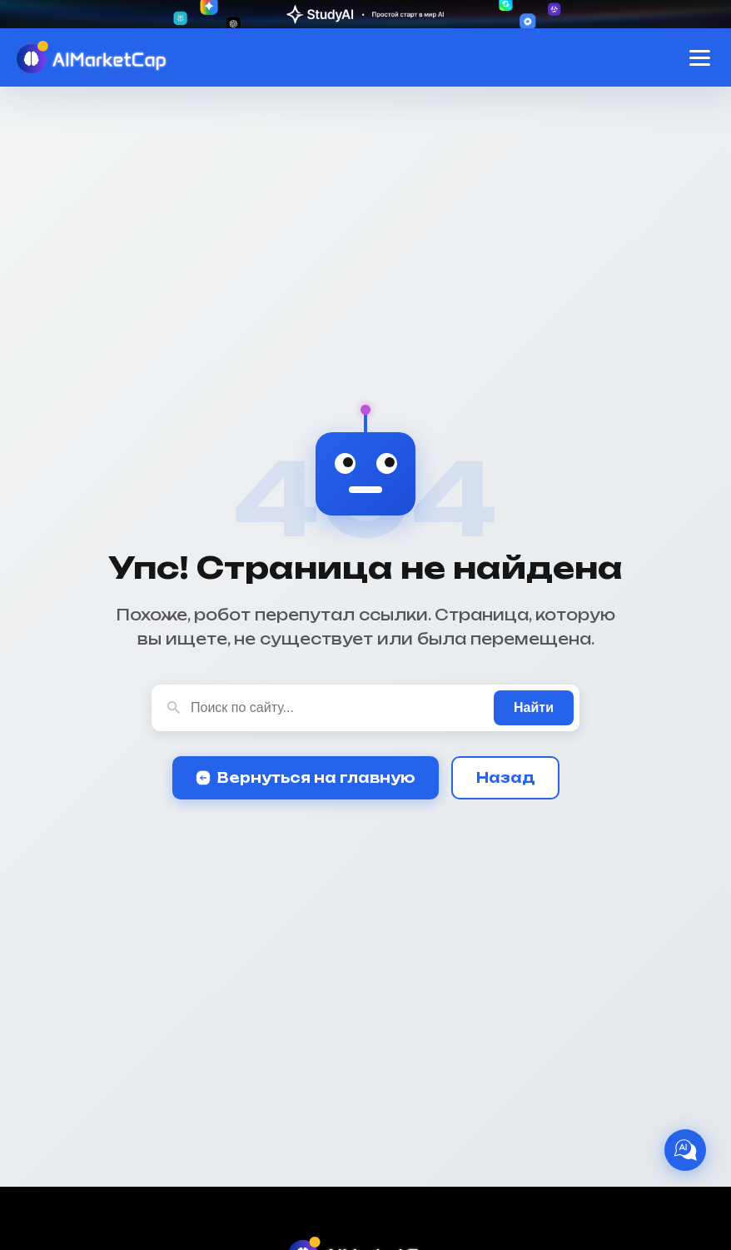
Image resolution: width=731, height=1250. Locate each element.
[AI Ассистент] (685, 1150)
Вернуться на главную (305, 777)
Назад (505, 777)
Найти (534, 707)
